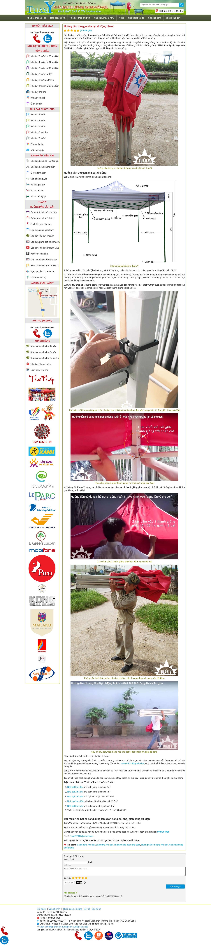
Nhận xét (67, 865)
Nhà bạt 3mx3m (75, 787)
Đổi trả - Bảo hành (92, 910)
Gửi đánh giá (175, 888)
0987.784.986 (175, 11)
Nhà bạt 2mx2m (75, 792)
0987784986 (163, 832)
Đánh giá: (68, 880)
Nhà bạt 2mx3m (75, 796)
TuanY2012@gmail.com (81, 836)
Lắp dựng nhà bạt (104, 844)
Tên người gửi (69, 859)
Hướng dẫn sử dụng (72, 910)
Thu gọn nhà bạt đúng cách (127, 844)
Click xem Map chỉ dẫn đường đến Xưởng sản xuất (63, 928)
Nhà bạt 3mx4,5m (75, 801)
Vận (54, 910)
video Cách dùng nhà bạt (132, 763)
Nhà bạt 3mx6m (75, 806)
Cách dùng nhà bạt (86, 844)
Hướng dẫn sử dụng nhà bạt (154, 844)
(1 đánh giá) (86, 30)
